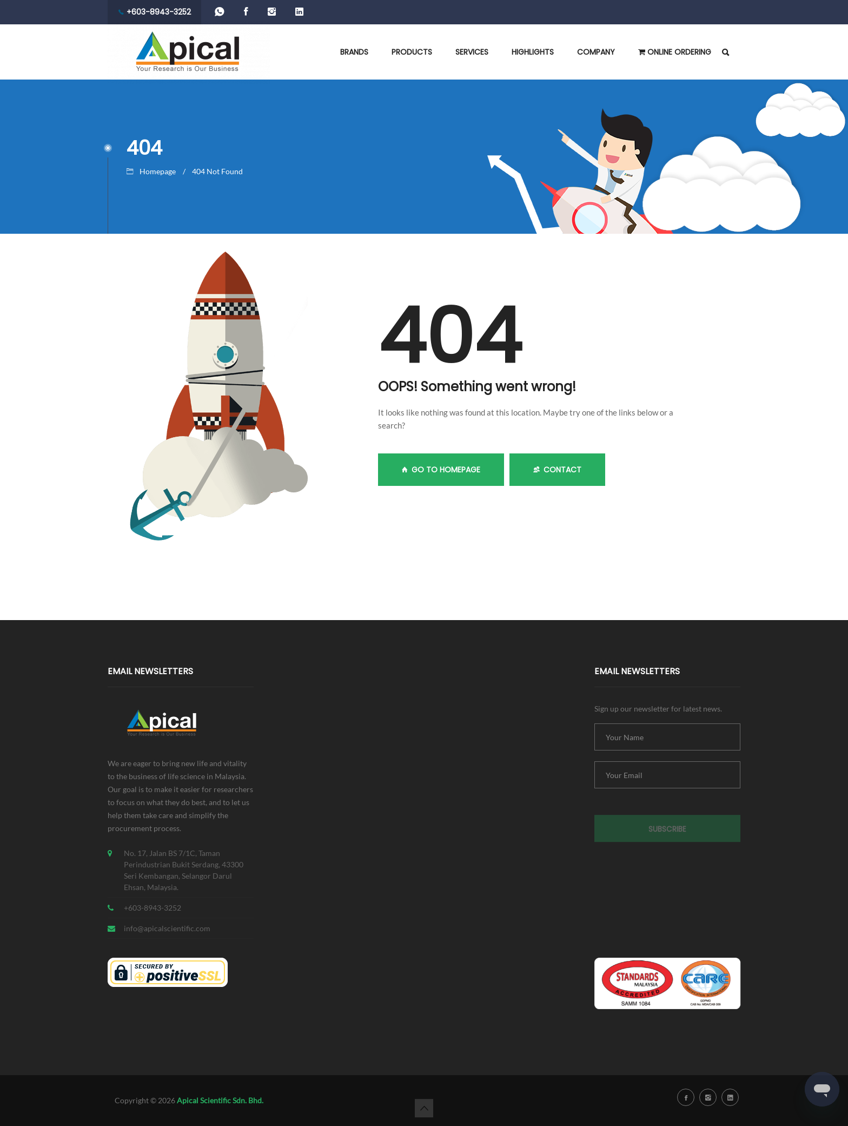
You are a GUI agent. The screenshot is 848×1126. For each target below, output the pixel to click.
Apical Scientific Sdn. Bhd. (220, 1100)
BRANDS (354, 52)
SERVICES (471, 52)
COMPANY (596, 52)
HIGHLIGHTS (533, 52)
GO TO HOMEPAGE (441, 469)
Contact (557, 469)
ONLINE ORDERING (674, 52)
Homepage (158, 171)
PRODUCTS (412, 52)
